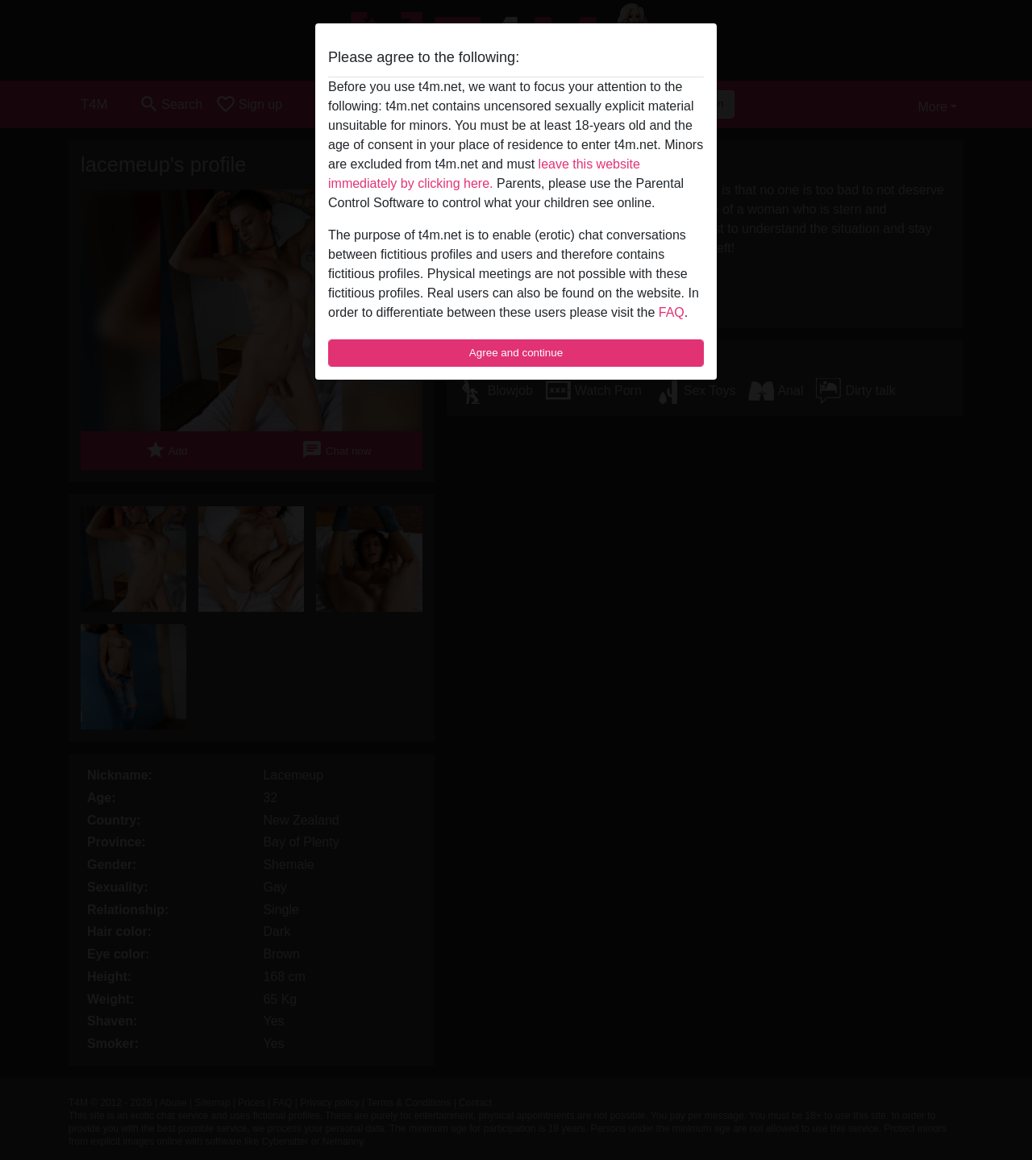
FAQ (672, 312)
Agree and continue (516, 353)
